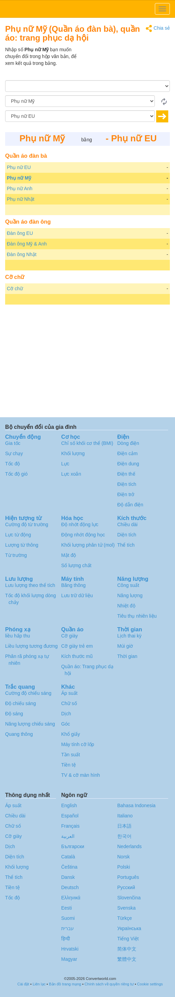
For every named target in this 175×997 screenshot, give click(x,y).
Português (128, 877)
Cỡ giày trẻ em (77, 646)
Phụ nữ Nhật (20, 199)
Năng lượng (130, 595)
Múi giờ (125, 646)
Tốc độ (12, 463)
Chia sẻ (158, 28)
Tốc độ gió (16, 474)
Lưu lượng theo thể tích (30, 585)
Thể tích (126, 545)
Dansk (68, 877)
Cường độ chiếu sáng (28, 693)
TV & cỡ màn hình (80, 775)
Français (70, 826)
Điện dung (128, 463)
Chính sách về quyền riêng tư (109, 984)
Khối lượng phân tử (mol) (88, 545)
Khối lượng (73, 453)
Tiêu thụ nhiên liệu (137, 616)
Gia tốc (13, 443)
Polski (123, 867)
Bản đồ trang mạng (65, 984)
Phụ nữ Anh (19, 188)
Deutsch (70, 887)
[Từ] (80, 101)
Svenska (126, 908)
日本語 (124, 826)
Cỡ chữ (15, 288)
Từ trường (16, 555)
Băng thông (73, 585)
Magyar (69, 959)
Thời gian (127, 656)
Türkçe (124, 918)
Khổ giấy (70, 734)
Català (68, 856)
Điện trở (125, 494)
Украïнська (129, 928)
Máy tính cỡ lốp (77, 744)
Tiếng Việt (128, 938)
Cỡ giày (69, 635)
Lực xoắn (71, 474)
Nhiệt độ (126, 605)
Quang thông (19, 734)
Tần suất (70, 754)
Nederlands (129, 846)
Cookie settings (150, 984)
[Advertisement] (127, 63)
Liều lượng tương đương (31, 646)
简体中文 (126, 949)
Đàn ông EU (20, 233)
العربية (68, 836)
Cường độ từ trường (26, 524)
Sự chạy (14, 453)
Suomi (68, 918)
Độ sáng (14, 713)
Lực (65, 463)
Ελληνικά (70, 897)
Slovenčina (129, 897)
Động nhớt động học (83, 534)
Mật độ (68, 555)
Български (72, 846)
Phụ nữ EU (19, 167)
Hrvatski (70, 949)
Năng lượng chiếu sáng (30, 724)
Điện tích (126, 484)
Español (70, 815)
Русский (126, 887)
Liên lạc (38, 984)
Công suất (128, 585)
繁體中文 (126, 959)
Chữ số (69, 703)
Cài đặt (23, 984)
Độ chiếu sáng (20, 703)
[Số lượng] (87, 86)
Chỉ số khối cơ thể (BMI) (87, 443)
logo (87, 8)
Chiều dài (127, 524)
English (69, 805)
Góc (65, 724)
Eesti (66, 908)
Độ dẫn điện (130, 504)
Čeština (69, 867)
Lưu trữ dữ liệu (77, 595)
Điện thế (126, 474)
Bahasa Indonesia (136, 805)
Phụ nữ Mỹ (19, 178)
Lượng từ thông (21, 545)
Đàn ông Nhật (22, 254)
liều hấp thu (17, 635)
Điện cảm (127, 453)
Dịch (66, 713)
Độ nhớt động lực (79, 524)
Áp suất (69, 693)
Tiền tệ (68, 765)
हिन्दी (65, 938)
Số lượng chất (76, 565)
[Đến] (80, 116)
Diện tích (126, 534)
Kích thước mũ (77, 656)
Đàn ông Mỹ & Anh (27, 244)
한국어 (124, 836)
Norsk (123, 856)
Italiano (125, 815)
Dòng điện (128, 443)
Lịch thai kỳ (129, 635)
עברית (67, 928)
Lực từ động (18, 534)
